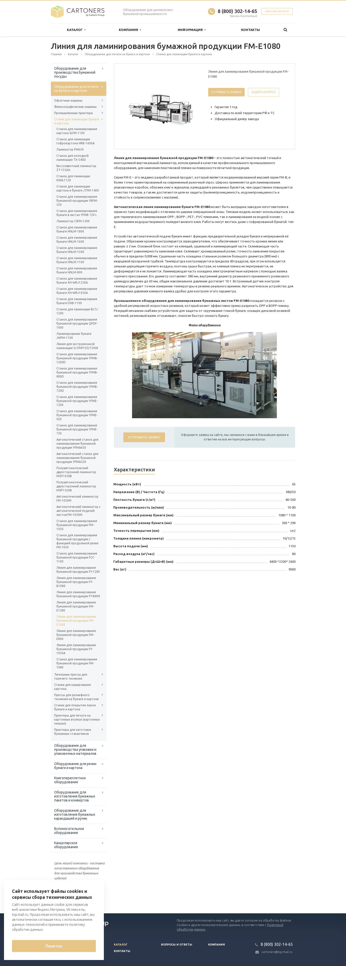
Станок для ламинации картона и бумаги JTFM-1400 (77, 188)
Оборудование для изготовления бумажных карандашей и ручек (74, 814)
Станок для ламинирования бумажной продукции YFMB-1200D (77, 358)
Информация (192, 30)
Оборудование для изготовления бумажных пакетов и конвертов (74, 796)
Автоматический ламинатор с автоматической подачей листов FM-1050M (78, 510)
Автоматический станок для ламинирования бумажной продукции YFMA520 (77, 457)
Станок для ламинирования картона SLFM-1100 (76, 131)
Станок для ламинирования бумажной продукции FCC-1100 (76, 557)
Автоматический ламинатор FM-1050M (77, 498)
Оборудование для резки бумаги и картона (75, 766)
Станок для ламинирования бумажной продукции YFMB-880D (77, 372)
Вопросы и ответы (176, 944)
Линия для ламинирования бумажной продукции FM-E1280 (76, 606)
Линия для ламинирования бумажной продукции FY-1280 (78, 569)
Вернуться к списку (67, 897)
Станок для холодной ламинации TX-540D (72, 157)
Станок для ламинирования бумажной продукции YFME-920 (77, 415)
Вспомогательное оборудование (69, 831)
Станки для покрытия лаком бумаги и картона (75, 707)
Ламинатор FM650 (70, 149)
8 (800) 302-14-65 (237, 11)
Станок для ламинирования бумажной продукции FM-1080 (76, 663)
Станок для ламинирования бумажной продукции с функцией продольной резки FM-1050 (77, 541)
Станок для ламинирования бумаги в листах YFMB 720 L (76, 212)
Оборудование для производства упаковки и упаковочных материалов (75, 750)
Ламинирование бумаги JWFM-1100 (73, 335)
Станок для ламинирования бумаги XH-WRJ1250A (76, 280)
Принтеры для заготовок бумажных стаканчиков (72, 731)
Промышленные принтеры (73, 113)
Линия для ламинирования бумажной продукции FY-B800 (78, 594)
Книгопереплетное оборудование (70, 780)
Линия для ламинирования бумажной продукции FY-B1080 (76, 581)
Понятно (53, 946)
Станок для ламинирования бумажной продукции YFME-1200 (77, 400)
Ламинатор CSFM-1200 (73, 221)
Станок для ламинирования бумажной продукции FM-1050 (76, 525)
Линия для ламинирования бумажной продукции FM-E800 (76, 634)
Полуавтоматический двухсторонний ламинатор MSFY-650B (76, 472)
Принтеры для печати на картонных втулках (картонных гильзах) (77, 719)
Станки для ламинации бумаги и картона (76, 121)
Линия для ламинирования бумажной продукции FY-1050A (76, 649)
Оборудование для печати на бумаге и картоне (76, 89)
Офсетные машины (68, 100)
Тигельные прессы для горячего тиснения (70, 676)
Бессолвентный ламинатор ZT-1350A (76, 168)
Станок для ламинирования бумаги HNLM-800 (76, 270)
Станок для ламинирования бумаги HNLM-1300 (76, 249)
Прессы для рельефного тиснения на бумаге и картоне (76, 697)
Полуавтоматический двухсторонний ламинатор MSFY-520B (76, 486)
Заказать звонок (277, 11)
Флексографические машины (75, 106)
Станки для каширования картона (72, 686)
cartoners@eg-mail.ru (276, 952)
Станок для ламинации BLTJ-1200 (77, 311)
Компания (130, 30)
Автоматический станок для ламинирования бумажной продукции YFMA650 (77, 443)
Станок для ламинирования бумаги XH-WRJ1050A (76, 290)
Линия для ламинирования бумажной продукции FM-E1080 (76, 620)
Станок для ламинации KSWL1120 (73, 178)
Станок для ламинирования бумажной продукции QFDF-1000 (77, 323)
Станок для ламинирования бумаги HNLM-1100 (76, 260)
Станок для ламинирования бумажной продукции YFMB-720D (77, 386)
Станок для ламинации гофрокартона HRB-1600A (75, 141)
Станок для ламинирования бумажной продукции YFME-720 (77, 429)
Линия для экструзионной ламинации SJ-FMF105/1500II (77, 346)
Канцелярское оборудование (66, 845)
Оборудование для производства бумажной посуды (74, 72)
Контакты (250, 29)
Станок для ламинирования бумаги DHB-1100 (76, 301)
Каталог (76, 30)
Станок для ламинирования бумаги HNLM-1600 (76, 239)
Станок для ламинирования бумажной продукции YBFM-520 (77, 200)
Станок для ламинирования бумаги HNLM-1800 (76, 229)
